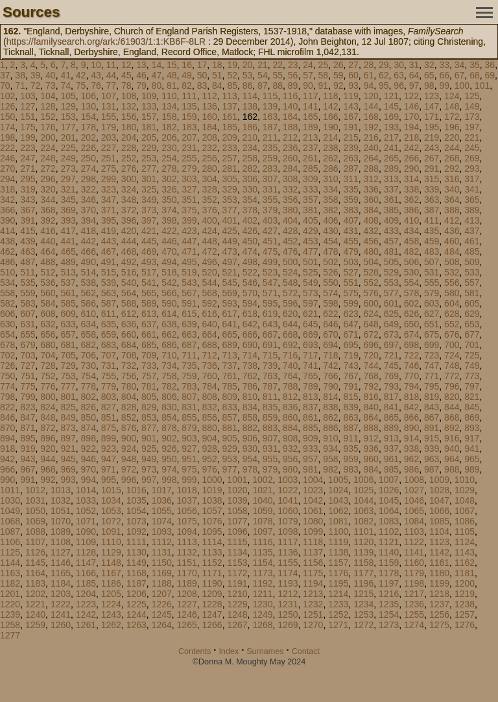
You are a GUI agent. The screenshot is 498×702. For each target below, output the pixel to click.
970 (88, 469)
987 (431, 469)
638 (168, 324)
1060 (288, 511)
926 (168, 448)
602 (411, 303)
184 (209, 127)
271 (27, 168)
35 (474, 65)
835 (270, 407)
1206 (136, 594)
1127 (61, 552)
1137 (313, 552)
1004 (313, 479)
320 (47, 189)
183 (189, 127)
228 (128, 148)
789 (310, 386)
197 (471, 127)
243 (431, 148)
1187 (136, 583)
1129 (111, 552)
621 (310, 314)
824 (47, 407)
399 (189, 220)
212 (290, 137)
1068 (10, 521)
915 (431, 438)
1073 (136, 521)
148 (451, 106)
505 (391, 262)
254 (168, 158)
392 (47, 220)
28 (369, 65)
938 (411, 448)
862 (330, 417)
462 (7, 251)
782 (168, 386)
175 (27, 127)
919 (27, 448)
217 (391, 137)
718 (330, 355)
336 (371, 189)
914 (411, 438)
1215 (363, 594)
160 (209, 116)
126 (7, 106)
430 (330, 231)
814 (330, 397)
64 (414, 75)
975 (189, 469)
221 (471, 137)
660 (128, 334)
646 (330, 324)
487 (27, 262)
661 (148, 334)
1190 (212, 583)
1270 (313, 625)
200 (47, 137)
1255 (414, 614)
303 (189, 179)
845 (471, 407)
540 (128, 282)
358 (330, 199)
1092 (136, 531)
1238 (465, 604)
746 (411, 365)
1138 (338, 552)
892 (451, 428)
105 (67, 96)
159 (189, 116)
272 (47, 168)
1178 (389, 573)
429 (310, 231)
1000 (212, 479)
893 (471, 428)
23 (293, 65)
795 (431, 386)
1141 (414, 552)
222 (7, 148)
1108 (61, 542)
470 (168, 251)
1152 (212, 562)
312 (371, 179)
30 (399, 65)
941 (471, 448)
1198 (414, 583)
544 (209, 282)
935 (350, 448)
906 (250, 438)
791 (350, 386)
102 (7, 96)
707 (108, 355)
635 (108, 324)
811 (270, 397)
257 (229, 158)
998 (168, 479)
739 (270, 365)
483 (431, 251)
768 (371, 376)
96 (399, 85)
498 (250, 262)
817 (391, 397)
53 (248, 75)
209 (229, 137)
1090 (86, 531)
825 (67, 407)
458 (411, 241)
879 (189, 428)
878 (168, 428)
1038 (212, 500)
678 (7, 345)
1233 (338, 604)
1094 (187, 531)
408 (371, 220)
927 (189, 448)
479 (350, 251)
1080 (313, 521)
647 (350, 324)
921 (67, 448)
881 (229, 428)
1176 (338, 573)
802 (88, 397)
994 (88, 479)
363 (431, 199)
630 (7, 324)
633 (67, 324)
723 (431, 355)
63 (399, 75)
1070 (61, 521)
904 (209, 438)
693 (310, 345)
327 (189, 189)
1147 (86, 562)
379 (270, 210)
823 (27, 407)
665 (229, 334)
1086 (465, 521)
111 (189, 96)
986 (411, 469)
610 (88, 314)
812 (290, 397)
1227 (187, 604)
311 (350, 179)
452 (290, 241)
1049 (10, 511)
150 (7, 116)
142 (330, 106)
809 (229, 397)
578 (411, 293)
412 (451, 220)
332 (290, 189)
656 (47, 334)
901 (148, 438)
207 (189, 137)
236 (290, 148)
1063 (363, 511)
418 (88, 231)
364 (451, 199)
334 (330, 189)
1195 (338, 583)
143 (350, 106)
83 (202, 85)
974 (168, 469)
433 (391, 231)
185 (229, 127)
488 (47, 262)
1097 (262, 531)
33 (444, 65)
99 (444, 85)
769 (391, 376)
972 (128, 469)
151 (27, 116)
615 (189, 314)
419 (108, 231)
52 (232, 75)
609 (67, 314)
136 (209, 106)
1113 (187, 542)
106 (88, 96)
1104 (439, 531)
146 (411, 106)
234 (250, 148)
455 (350, 241)
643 (270, 324)
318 (7, 189)
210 (250, 137)
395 (108, 220)
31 (414, 65)
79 (141, 85)
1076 (212, 521)
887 (350, 428)
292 (451, 168)
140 (290, 106)
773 (471, 376)
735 (189, 365)
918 (7, 448)
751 (27, 376)
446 (168, 241)
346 (88, 199)
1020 (237, 490)
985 (391, 469)
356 (290, 199)
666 (250, 334)
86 (248, 85)
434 (411, 231)
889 (391, 428)
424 (209, 231)
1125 (10, 552)
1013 (61, 490)
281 (229, 168)
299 (108, 179)
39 (35, 75)
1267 (237, 625)
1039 (237, 500)
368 (47, 210)
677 (471, 334)
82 (187, 85)
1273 (389, 625)
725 (471, 355)
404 (290, 220)
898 (88, 438)
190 (330, 127)
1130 (136, 552)
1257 (465, 614)
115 (270, 96)
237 (310, 148)
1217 (414, 594)
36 (490, 65)
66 (444, 75)
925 (148, 448)
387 (431, 210)
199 (27, 137)
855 (189, 417)
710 (168, 355)
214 (330, 137)
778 (88, 386)
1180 (439, 573)
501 (310, 262)
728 (47, 365)
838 (330, 407)
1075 (187, 521)
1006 (363, 479)
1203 (61, 594)
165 (310, 116)
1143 (465, 552)
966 (7, 469)
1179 (414, 573)
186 (250, 127)
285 (310, 168)
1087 (10, 531)
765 (310, 376)
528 (371, 272)
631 (27, 324)
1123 (439, 542)
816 (371, 397)
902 (168, 438)
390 (7, 220)
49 (187, 75)
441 (67, 241)
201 (67, 137)
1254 (389, 614)
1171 (212, 573)
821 (471, 397)
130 (88, 106)
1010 (465, 479)
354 (250, 199)
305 (229, 179)
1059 (262, 511)
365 (471, 199)
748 (451, 365)
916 (451, 438)
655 (27, 334)
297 (67, 179)
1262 (111, 625)
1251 (313, 614)
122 (411, 96)
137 (229, 106)
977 (229, 469)
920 (47, 448)
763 (270, 376)
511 (27, 272)
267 (431, 158)
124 (451, 96)
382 (330, 210)
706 (88, 355)
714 (250, 355)
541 (148, 282)
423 (189, 231)
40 (50, 75)
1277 (10, 635)
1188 (162, 583)
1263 (136, 625)
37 (5, 75)
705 (67, 355)
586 (88, 303)
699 (431, 345)
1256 (439, 614)
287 (350, 168)
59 (338, 75)
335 (350, 189)
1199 (439, 583)
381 (310, 210)
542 (168, 282)
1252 (338, 614)
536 (47, 282)
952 (209, 459)
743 (350, 365)
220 (451, 137)
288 (371, 168)
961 (391, 459)
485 (471, 251)
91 (323, 85)
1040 (262, 500)
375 (189, 210)
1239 (10, 614)
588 (128, 303)
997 (148, 479)
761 (229, 376)
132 (128, 106)
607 (27, 314)
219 (431, 137)
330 (250, 189)
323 (108, 189)
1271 (338, 625)
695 (350, 345)
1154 (262, 562)
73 (50, 85)
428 (290, 231)
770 (411, 376)
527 (350, 272)
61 (369, 75)
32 (429, 65)
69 (490, 75)
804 (128, 397)
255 (189, 158)
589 (148, 303)
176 (47, 127)
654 (7, 334)
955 (270, 459)
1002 (262, 479)
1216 (389, 594)
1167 (111, 573)
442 (88, 241)
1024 (338, 490)
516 (128, 272)
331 (270, 189)
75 (81, 85)
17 (202, 65)
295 (27, 179)
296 (47, 179)
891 (431, 428)
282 (250, 168)
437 (471, 231)
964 (451, 459)
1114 (212, 542)
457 (391, 241)
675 (431, 334)
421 (148, 231)
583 (27, 303)
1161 (439, 562)
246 (7, 158)
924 (128, 448)
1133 (212, 552)
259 (270, 158)
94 (369, 85)
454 (330, 241)
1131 (162, 552)
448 (209, 241)
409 (391, 220)
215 (350, 137)
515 (108, 272)
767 (350, 376)
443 (108, 241)
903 (189, 438)
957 (310, 459)
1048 (465, 500)
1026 (389, 490)
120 (371, 96)
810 (250, 397)
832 (209, 407)
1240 (35, 614)
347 (108, 199)
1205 (111, 594)
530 (411, 272)
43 (96, 75)
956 (290, 459)
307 (270, 179)
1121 (389, 542)
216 (371, 137)
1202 (35, 594)
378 (250, 210)
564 (128, 293)
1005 (338, 479)
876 (128, 428)
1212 (288, 594)
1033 (86, 500)
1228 (212, 604)
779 (108, 386)
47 (157, 75)
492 (128, 262)
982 (330, 469)
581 (471, 293)
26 (338, 65)
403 (270, 220)
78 (126, 85)
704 (47, 355)
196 (451, 127)
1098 (288, 531)
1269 (288, 625)
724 (451, 355)
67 (460, 75)
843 (431, 407)
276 (128, 168)
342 (7, 199)
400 (209, 220)
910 (330, 438)
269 (471, 158)
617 (229, 314)
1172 (237, 573)
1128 (86, 552)
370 (88, 210)
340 (451, 189)
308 (290, 179)
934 (330, 448)
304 (209, 179)
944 (47, 459)
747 (431, 365)
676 (451, 334)
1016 (136, 490)
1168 (136, 573)
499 (270, 262)
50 (202, 75)
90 (308, 85)
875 (108, 428)
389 (471, 210)
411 (431, 220)
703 (27, 355)
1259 (35, 625)
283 (270, 168)
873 (67, 428)
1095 (212, 531)
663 (189, 334)
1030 (10, 500)
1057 (212, 511)
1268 (262, 625)
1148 (111, 562)
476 (290, 251)
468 (128, 251)
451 (270, 241)
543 (189, 282)
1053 (111, 511)
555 (431, 282)
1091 (111, 531)
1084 (414, 521)
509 (471, 262)
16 (187, 65)
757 (148, 376)
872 (47, 428)
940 (451, 448)
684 (128, 345)
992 (47, 479)
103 (27, 96)
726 (7, 365)
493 (148, 262)
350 (168, 199)
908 (290, 438)
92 (338, 85)
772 (451, 376)
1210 (237, 594)
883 (270, 428)
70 (5, 85)
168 (371, 116)
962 (411, 459)
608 (47, 314)
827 (108, 407)
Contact (306, 651)
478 (330, 251)
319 (27, 189)
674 (411, 334)
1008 (414, 479)
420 (128, 231)
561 (67, 293)
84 (217, 85)
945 (67, 459)
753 (67, 376)
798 (7, 397)
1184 (61, 583)
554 (411, 282)
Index (229, 651)
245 (471, 148)
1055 (162, 511)
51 (217, 75)
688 (209, 345)
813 (310, 397)
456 (371, 241)
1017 (162, 490)
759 (189, 376)
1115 (237, 542)
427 (270, 231)
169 (391, 116)
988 (451, 469)
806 (168, 397)
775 (27, 386)
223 (27, 148)
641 (229, 324)
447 (189, 241)
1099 (313, 531)
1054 (136, 511)
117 (310, 96)
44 (111, 75)
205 (148, 137)
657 (67, 334)
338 (411, 189)
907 (270, 438)
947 (108, 459)
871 (27, 428)
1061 (313, 511)
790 (330, 386)
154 (88, 116)
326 (168, 189)
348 (128, 199)
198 (7, 137)
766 (330, 376)
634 (88, 324)
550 (330, 282)
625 (391, 314)
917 (471, 438)
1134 (237, 552)
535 (27, 282)
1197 (389, 583)
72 (35, 85)
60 (353, 75)
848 (47, 417)
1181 (465, 573)
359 (350, 199)
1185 (86, 583)
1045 (389, 500)
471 (189, 251)
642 (250, 324)
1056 (187, 511)
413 (471, 220)
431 (350, 231)
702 (7, 355)
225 (67, 148)
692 (290, 345)
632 (47, 324)
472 (209, 251)
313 (391, 179)
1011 (10, 490)
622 (330, 314)
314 (411, 179)
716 (290, 355)
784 (209, 386)
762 (250, 376)
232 (209, 148)
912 (371, 438)
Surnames (264, 651)
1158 (363, 562)
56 (293, 75)
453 (310, 241)
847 (27, 417)
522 (250, 272)
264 (371, 158)
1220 (10, 604)
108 (128, 96)
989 (471, 469)
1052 (86, 511)
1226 (162, 604)
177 (67, 127)
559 (27, 293)
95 (384, 85)
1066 (439, 511)
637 (148, 324)
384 (371, 210)
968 (47, 469)
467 (108, 251)
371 (108, 210)
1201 (10, 594)
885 (310, 428)
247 (27, 158)
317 (471, 179)
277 (148, 168)
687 (189, 345)
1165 (61, 573)
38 (20, 75)
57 (308, 75)
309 (310, 179)
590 (168, 303)
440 (47, 241)
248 (47, 158)
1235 (389, 604)
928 (209, 448)
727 (27, 365)
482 (411, 251)
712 (209, 355)
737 (229, 365)
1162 (465, 562)
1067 (465, 511)
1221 (35, 604)
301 (148, 179)
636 (128, 324)
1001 (237, 479)
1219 (465, 594)
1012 (35, 490)
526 (330, 272)
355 (270, 199)
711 (189, 355)
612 (128, 314)
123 (431, 96)
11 (111, 65)
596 (290, 303)
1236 (414, 604)
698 (411, 345)
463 (27, 251)
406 (330, 220)
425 (229, 231)
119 (350, 96)
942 (7, 459)
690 (250, 345)
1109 (86, 542)
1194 (313, 583)
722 (411, 355)
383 (350, 210)
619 (270, 314)
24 (308, 65)
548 (290, 282)
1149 (136, 562)
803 (108, 397)
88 (277, 85)
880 (209, 428)
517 (148, 272)
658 (88, 334)
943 (27, 459)
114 (250, 96)
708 (128, 355)
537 (67, 282)
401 (229, 220)
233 (229, 148)
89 (293, 85)
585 (67, 303)
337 (391, 189)
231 (189, 148)
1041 (288, 500)
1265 (187, 625)
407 (350, 220)
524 (290, 272)
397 (148, 220)
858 (250, 417)
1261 (86, 625)
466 (88, 251)
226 (88, 148)
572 (290, 293)
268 (451, 158)
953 (229, 459)
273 (67, 168)
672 (371, 334)
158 (168, 116)
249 (67, 158)
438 (7, 241)
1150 (162, 562)
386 (411, 210)
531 (431, 272)
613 (148, 314)
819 (431, 397)
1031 (35, 500)
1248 (237, 614)
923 (108, 448)
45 (126, 75)
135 (189, 106)
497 (229, 262)
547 (270, 282)
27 (353, 65)
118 (330, 96)
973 (148, 469)
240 (371, 148)
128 (47, 106)
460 (451, 241)
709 (148, 355)
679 (27, 345)
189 (310, 127)
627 (431, 314)
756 (128, 376)
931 (270, 448)
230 (168, 148)
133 (148, 106)
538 (88, 282)
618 (250, 314)
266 (411, 158)
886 (330, 428)
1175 (313, 573)
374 (168, 210)
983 (350, 469)
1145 (35, 562)
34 (460, 65)
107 (108, 96)
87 (262, 85)
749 (471, 365)
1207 (162, 594)
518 (168, 272)
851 (108, 417)
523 (270, 272)
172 (451, 116)
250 (88, 158)
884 (290, 428)
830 (168, 407)
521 (229, 272)
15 (172, 65)
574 (330, 293)
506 (411, 262)
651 (431, 324)
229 (148, 148)
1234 (363, 604)
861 (310, 417)
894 (7, 438)
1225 (136, 604)
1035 (136, 500)
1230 (262, 604)
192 (371, 127)
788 (290, 386)
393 (67, 220)
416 (47, 231)
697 (391, 345)
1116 (262, 542)
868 (451, 417)
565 (148, 293)
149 (471, 106)
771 (431, 376)
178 (88, 127)
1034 (111, 500)
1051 (61, 511)
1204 (86, 594)
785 (229, 386)
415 (27, 231)
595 (270, 303)
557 (471, 282)
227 (108, 148)
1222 (61, 604)
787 (270, 386)
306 (250, 179)
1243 (111, 614)
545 (229, 282)
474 (250, 251)
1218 (439, 594)
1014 (86, 490)
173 (471, 116)
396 (128, 220)
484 (451, 251)
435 (431, 231)
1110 (111, 542)
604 (451, 303)
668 (290, 334)
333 (310, 189)
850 (88, 417)
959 (350, 459)
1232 (313, 604)
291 (431, 168)
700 (451, 345)
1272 (363, 625)
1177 (363, 573)
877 (148, 428)
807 (189, 397)
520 (209, 272)
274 (88, 168)
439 (27, 241)
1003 (288, 479)
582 (7, 303)
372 (128, 210)
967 (27, 469)
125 (471, 96)
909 (310, 438)
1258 (10, 625)
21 (262, 65)
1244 (136, 614)
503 (350, 262)
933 (310, 448)
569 (229, 293)
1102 (389, 531)
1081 (338, 521)
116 (290, 96)
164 (290, 116)
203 (108, 137)
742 (330, 365)
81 (172, 85)
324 (128, 189)
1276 (465, 625)
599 (350, 303)
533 (471, 272)
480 (371, 251)
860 (290, 417)
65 (429, 75)
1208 (187, 594)
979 (270, 469)
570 (250, 293)
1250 (288, 614)
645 (310, 324)
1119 (338, 542)
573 (310, 293)
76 (96, 85)
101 (482, 85)
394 (88, 220)
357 (310, 199)
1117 (288, 542)
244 (451, 148)
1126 (35, 552)
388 (451, 210)
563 (108, 293)
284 (290, 168)
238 (330, 148)
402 (250, 220)
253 (148, 158)
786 (250, 386)
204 (128, 137)
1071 (86, 521)
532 (451, 272)
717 (310, 355)
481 (391, 251)
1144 (10, 562)
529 (391, 272)
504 (371, 262)
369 (67, 210)
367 (27, 210)
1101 (363, 531)
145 (391, 106)
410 (411, 220)
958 (330, 459)
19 (232, 65)
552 (371, 282)
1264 (162, 625)
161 (229, 116)
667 (270, 334)
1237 (439, 604)
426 (250, 231)
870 (7, 428)
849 (67, 417)
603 (431, 303)
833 (229, 407)
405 (310, 220)
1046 (414, 500)
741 (310, 365)
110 (168, 96)
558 (7, 293)
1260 (61, 625)
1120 (363, 542)
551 (350, 282)
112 (209, 96)
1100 (338, 531)
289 (391, 168)
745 (391, 365)
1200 (465, 583)
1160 (414, 562)
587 (108, 303)
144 (371, 106)
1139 (363, 552)
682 (88, 345)
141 (310, 106)
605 (471, 303)
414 (7, 231)
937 (391, 448)
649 (391, 324)
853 (148, 417)
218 (411, 137)
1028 (439, 490)
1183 (35, 583)
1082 (363, 521)
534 (7, 282)
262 (330, 158)
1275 (439, 625)
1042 (313, 500)
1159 (389, 562)
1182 (10, 583)
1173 (262, 573)
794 (411, 386)
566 (168, 293)
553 (391, 282)
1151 (187, 562)
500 (290, 262)
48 (172, 75)
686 (168, 345)
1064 (389, 511)
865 (391, 417)
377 (229, 210)
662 (168, 334)
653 (471, 324)
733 (148, 365)
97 (414, 85)
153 (67, 116)
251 (108, 158)
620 (290, 314)
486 (7, 262)
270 (7, 168)
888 (371, 428)
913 (391, 438)
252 (128, 158)
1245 (162, 614)
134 (168, 106)
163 (270, 116)
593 (229, 303)
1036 (162, 500)
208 (209, 137)
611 (108, 314)
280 (209, 168)
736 (209, 365)
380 (290, 210)
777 (67, 386)
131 (108, 106)
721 (391, 355)
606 (7, 314)
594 (250, 303)
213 (310, 137)
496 (209, 262)
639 (189, 324)
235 (270, 148)
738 (250, 365)
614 (168, 314)
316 (451, 179)
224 (47, 148)
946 (88, 459)
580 (451, 293)
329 (229, 189)
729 (67, 365)
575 (350, 293)
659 (108, 334)
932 (290, 448)
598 (330, 303)
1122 (414, 542)
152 (47, 116)
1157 (338, 562)
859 (270, 417)
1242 (86, 614)
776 (47, 386)
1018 (187, 490)
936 (371, 448)
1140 (389, 552)
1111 (136, 542)
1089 (61, 531)
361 (391, 199)
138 (250, 106)
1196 (363, 583)
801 (67, 397)
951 (189, 459)
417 (67, 231)
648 (371, 324)
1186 (111, 583)
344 (47, 199)
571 (270, 293)
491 (108, 262)
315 (431, 179)
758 (168, 376)
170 (411, 116)
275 (108, 168)
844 (451, 407)
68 (474, 75)
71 (20, 85)
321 (67, 189)
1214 (338, 594)
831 (189, 407)
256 (209, 158)
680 (47, 345)
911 (350, 438)
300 (128, 179)
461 (471, 241)
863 (350, 417)
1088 (35, 531)
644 (290, 324)
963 (431, 459)
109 (148, 96)
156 (128, 116)
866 (411, 417)
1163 (10, 573)
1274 (414, 625)
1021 (262, 490)
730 (88, 365)
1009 (439, 479)
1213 (313, 594)
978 (250, 469)
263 (350, 158)
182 (168, 127)
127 (27, 106)
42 (81, 75)
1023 (313, 490)
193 (391, 127)
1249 (262, 614)
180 (128, 127)
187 (270, 127)
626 (411, 314)
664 (209, 334)
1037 (187, 500)
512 (47, 272)
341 (471, 189)
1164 (35, 573)
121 (391, 96)
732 (128, 365)
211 (270, 137)
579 (431, 293)
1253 (363, 614)
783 (189, 386)
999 (189, 479)
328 (209, 189)
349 (148, 199)
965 (471, 459)
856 (209, 417)
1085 (439, 521)
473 (229, 251)
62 (384, 75)
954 (250, 459)
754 (88, 376)
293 (471, 168)
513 (67, 272)
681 (67, 345)
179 (108, 127)
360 (371, 199)
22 (278, 65)
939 (431, 448)
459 (431, 241)
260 (290, 158)
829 (148, 407)
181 (148, 127)
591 (189, 303)
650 (411, 324)
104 (47, 96)
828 (128, 407)
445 (148, 241)
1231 (288, 604)
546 (250, 282)
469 (148, 251)
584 (47, 303)
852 (128, 417)
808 (209, 397)
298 (88, 179)
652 (451, 324)
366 (7, 210)
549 (310, 282)
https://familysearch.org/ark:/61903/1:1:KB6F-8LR (106, 41)
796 (451, 386)
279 (189, 168)
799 (27, 397)
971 (108, 469)
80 (157, 85)
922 (88, 448)
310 (330, 179)
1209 (212, 594)
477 (310, 251)
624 (371, 314)
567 (189, 293)
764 (290, 376)
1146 (61, 562)
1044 (363, 500)
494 (168, 262)
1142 (439, 552)
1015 (111, 490)
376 (209, 210)
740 (290, 365)
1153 (237, 562)
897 (67, 438)
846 (7, 417)
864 (371, 417)
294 (7, 179)
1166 (86, 573)
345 (67, 199)
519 (189, 272)
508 (451, 262)
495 (189, 262)
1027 (414, 490)
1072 (111, 521)
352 (209, 199)
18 (217, 65)
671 (350, 334)
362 (411, 199)
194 (411, 127)
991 (27, 479)
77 (111, 85)
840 (371, 407)
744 (371, 365)
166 (330, 116)
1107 (35, 542)
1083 (389, 521)
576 (371, 293)
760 (209, 376)
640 (209, 324)
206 (168, 137)
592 (209, 303)
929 (229, 448)
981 (310, 469)
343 (27, 199)
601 (391, 303)
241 (391, 148)
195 (431, 127)
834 (250, 407)
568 (209, 293)
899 (108, 438)
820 (451, 397)
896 (47, 438)
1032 (61, 500)
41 (65, 75)
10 (96, 65)
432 (371, 231)
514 (88, 272)
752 (47, 376)
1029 (465, 490)
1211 (262, 594)
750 (7, 376)
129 (67, 106)
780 (128, 386)
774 (7, 386)
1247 (212, 614)
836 (290, 407)
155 (108, 116)
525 (310, 272)
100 (462, 85)
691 (270, 345)
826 (88, 407)
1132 (187, 552)
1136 (288, 552)
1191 (237, 583)
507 (431, 262)
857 (229, 417)
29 (384, 65)
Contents (194, 651)
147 (431, 106)
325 (148, 189)
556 (451, 282)
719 (350, 355)
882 (250, 428)
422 (168, 231)
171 (431, 116)
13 (141, 65)
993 (67, 479)
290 (411, 168)
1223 (86, 604)
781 (148, 386)
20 (248, 65)
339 (431, 189)
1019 (212, 490)
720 (371, 355)
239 (350, 148)
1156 (313, 562)
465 (67, 251)
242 (411, 148)
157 (148, 116)
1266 (212, 625)
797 (471, 386)
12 (126, 65)
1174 (288, 573)
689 (229, 345)
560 (47, 293)
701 (471, 345)
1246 (187, 614)
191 (350, 127)
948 (128, 459)
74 (65, 85)
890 (411, 428)
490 (88, 262)
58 (323, 75)
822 (7, 407)
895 (27, 438)
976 (209, 469)
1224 (111, 604)
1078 (262, 521)
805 (148, 397)
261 (310, 158)
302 (168, 179)
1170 (187, 573)
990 (7, 479)
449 (229, 241)
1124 (465, 542)
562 (88, 293)
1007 (389, 479)
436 (451, 231)
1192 (262, 583)
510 (7, 272)
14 (157, 65)
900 (128, 438)
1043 (338, 500)
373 (148, 210)
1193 (288, 583)
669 (310, 334)
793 (391, 386)
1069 (35, 521)
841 (391, 407)
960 (371, 459)
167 (350, 116)
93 (353, 85)
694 (330, 345)
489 (67, 262)
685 (148, 345)
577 (391, 293)
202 (88, 137)
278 (168, 168)
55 (277, 75)
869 (471, 417)
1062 (338, 511)
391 (27, 220)
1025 (363, 490)
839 (350, 407)
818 (411, 397)
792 (371, 386)
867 (431, 417)
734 (168, 365)
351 (189, 199)
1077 (237, 521)
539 (108, 282)
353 (229, 199)
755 (108, 376)
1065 (414, 511)
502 (330, 262)
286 (330, 168)
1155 (288, 562)
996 (128, 479)
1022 (288, 490)
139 (270, 106)
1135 (262, 552)
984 (371, 469)
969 (67, 469)
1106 (10, 542)
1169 (162, 573)
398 (168, 220)
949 (148, 459)
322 (88, 189)
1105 (465, 531)
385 (391, 210)
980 (290, 469)
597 (310, 303)
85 (232, 85)
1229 (237, 604)
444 (128, 241)
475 (270, 251)
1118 (313, 542)
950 (168, 459)
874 (88, 428)
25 (323, 65)
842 (411, 407)
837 (310, 407)
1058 (237, 511)
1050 (35, 511)
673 (391, 334)
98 (429, 85)
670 (330, 334)
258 (250, 158)
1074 (162, 521)
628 (451, 314)
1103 (414, 531)
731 (108, 365)
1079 (288, 521)
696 (371, 345)
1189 (187, 583)
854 (168, 417)
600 (371, 303)
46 (141, 75)
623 (350, 314)
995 (108, 479)
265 (391, 158)
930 (250, 448)
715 (270, 355)
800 (47, 397)
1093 (162, 531)
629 (471, 314)
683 (108, 345)
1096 (237, 531)
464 (47, 251)
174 (7, 127)
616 (209, 314)
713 (229, 355)
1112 (162, 542)
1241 (61, 614)
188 (290, 127)
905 (229, 438)
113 (229, 96)
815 (350, 397)
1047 (439, 500)
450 (250, 241)
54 (262, 75)
